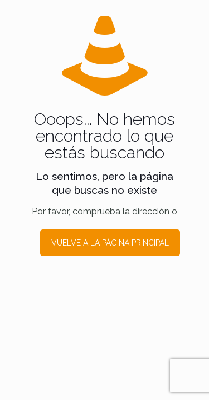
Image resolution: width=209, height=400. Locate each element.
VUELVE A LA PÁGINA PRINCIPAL (110, 242)
